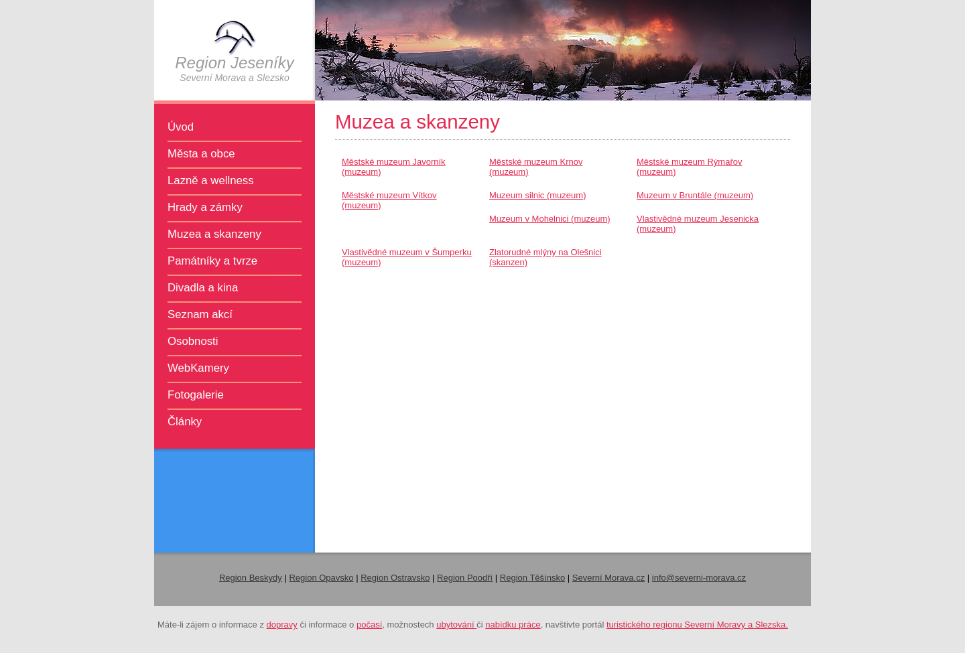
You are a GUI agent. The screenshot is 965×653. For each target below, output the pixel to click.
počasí (369, 625)
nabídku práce (512, 625)
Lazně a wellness (211, 180)
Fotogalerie (196, 394)
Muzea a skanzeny (214, 234)
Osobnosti (193, 341)
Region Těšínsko (532, 578)
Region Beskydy (250, 578)
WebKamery (198, 368)
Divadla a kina (203, 287)
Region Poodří (465, 578)
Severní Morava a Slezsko (234, 77)
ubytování (456, 625)
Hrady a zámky (205, 207)
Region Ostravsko (395, 578)
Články (185, 421)
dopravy (282, 625)
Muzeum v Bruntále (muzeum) (695, 195)
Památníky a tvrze (212, 261)
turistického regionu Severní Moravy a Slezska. (697, 625)
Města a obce (201, 153)
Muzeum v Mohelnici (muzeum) (549, 219)
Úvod (181, 127)
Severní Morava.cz (608, 578)
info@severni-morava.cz (699, 578)
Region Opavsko (321, 578)
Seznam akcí (200, 314)
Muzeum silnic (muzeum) (537, 195)
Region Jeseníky (234, 63)
